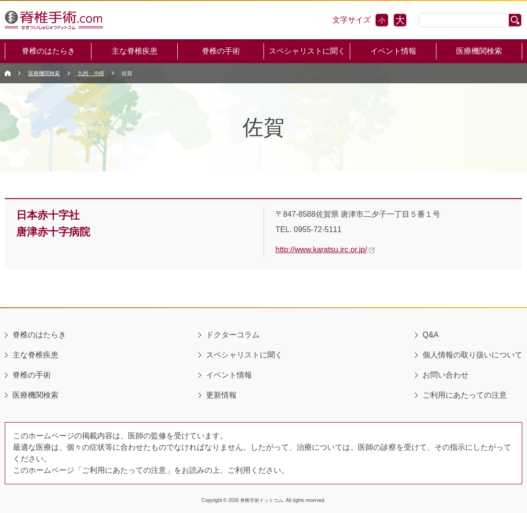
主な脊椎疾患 (135, 51)
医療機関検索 (479, 51)
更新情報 (221, 395)
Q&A (431, 335)
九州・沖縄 (91, 73)
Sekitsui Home (8, 73)
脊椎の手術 (221, 51)
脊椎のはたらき (48, 51)
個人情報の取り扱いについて (472, 355)
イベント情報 (393, 51)
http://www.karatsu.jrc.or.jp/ (321, 249)
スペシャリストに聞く (307, 51)
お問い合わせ (446, 375)
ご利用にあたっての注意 (465, 395)
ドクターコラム (233, 335)
